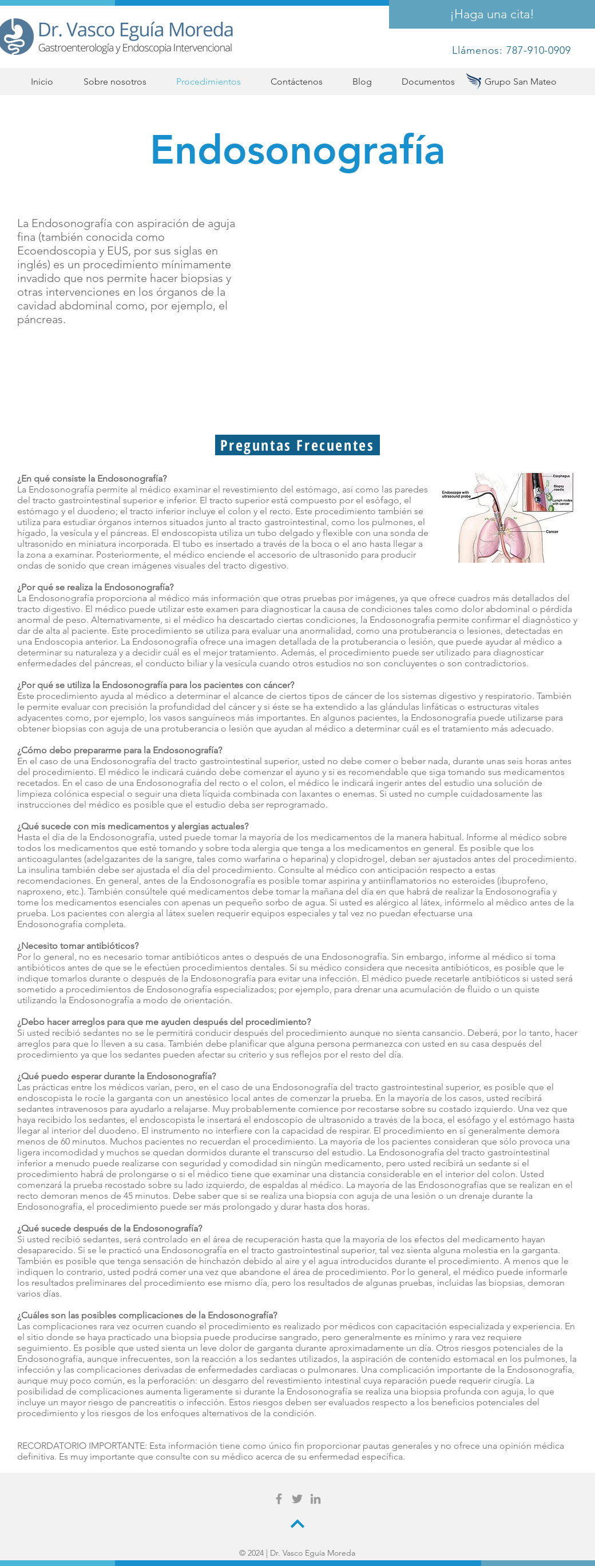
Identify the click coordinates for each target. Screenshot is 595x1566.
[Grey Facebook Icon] (279, 1499)
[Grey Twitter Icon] (297, 1499)
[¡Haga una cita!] (492, 14)
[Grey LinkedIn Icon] (315, 1499)
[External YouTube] (422, 305)
